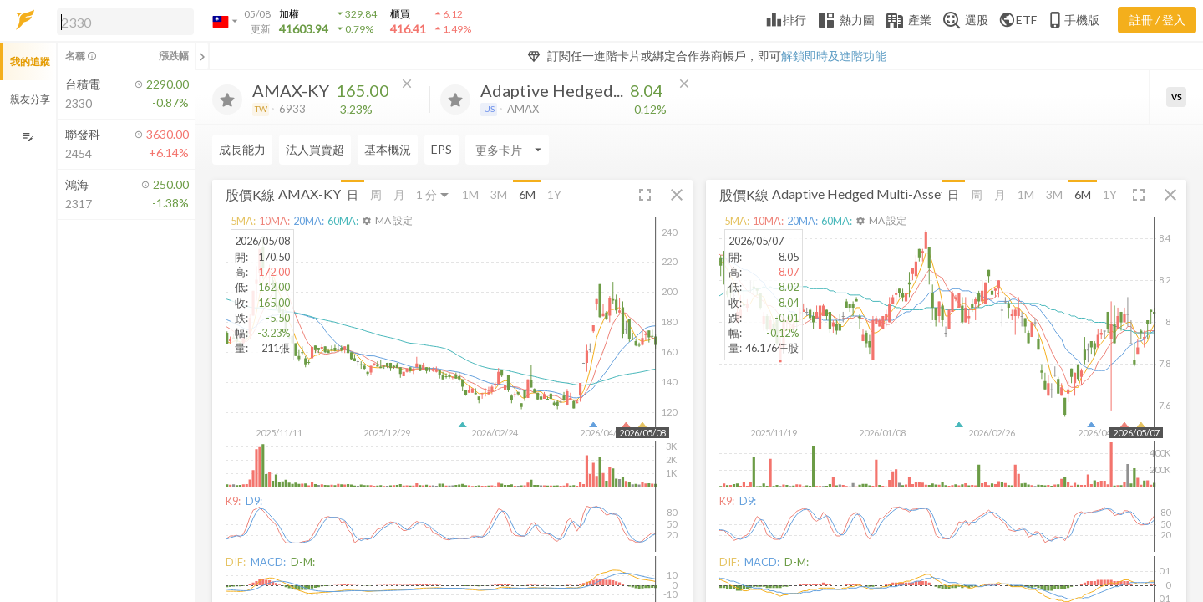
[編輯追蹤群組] (28, 137)
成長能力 (242, 149)
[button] (122, 21)
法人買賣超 (315, 149)
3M (498, 194)
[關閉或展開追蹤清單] (202, 56)
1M (470, 194)
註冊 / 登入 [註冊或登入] (1157, 20)
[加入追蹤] (227, 99)
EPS (441, 149)
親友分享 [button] (30, 99)
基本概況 (387, 149)
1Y (554, 194)
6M (527, 194)
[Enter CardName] (507, 150)
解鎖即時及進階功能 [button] (833, 55)
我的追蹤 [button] (30, 61)
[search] (125, 21)
